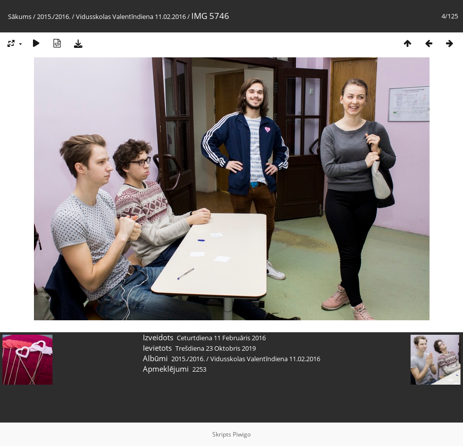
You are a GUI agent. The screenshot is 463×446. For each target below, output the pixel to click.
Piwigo (242, 434)
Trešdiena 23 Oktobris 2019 (215, 348)
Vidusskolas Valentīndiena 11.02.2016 (131, 16)
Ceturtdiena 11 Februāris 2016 (221, 337)
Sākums (19, 16)
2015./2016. (53, 16)
